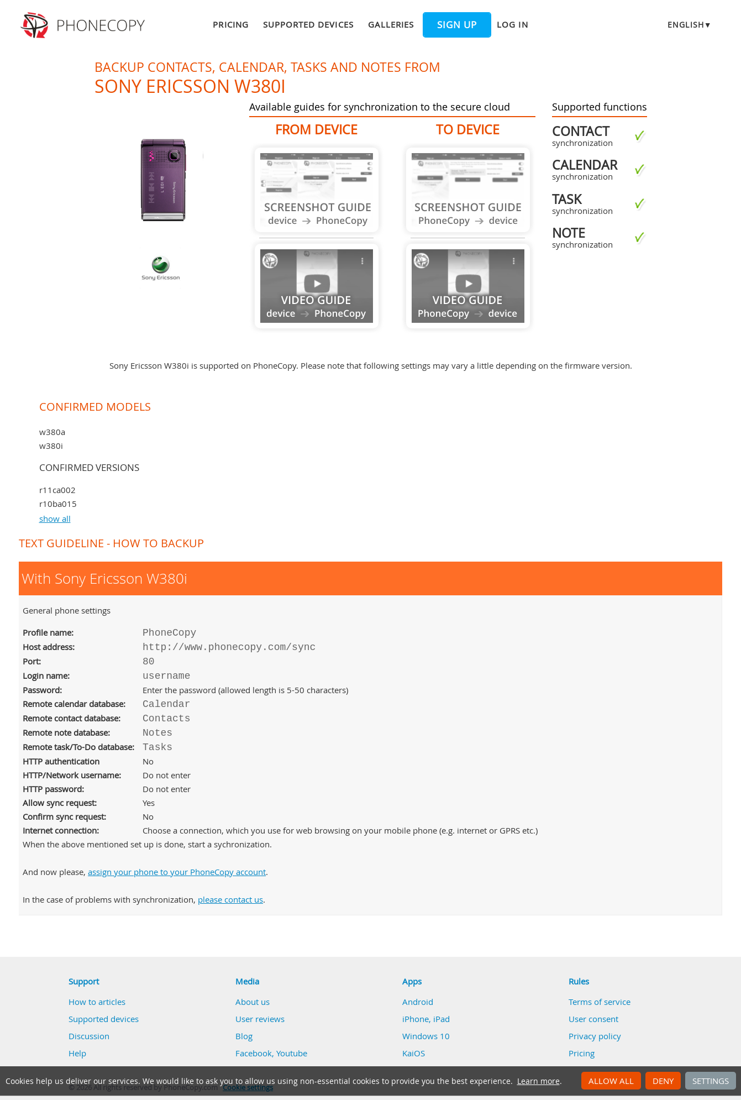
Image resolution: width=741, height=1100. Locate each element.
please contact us (230, 899)
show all (55, 518)
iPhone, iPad (426, 1018)
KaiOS (413, 1053)
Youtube (291, 1053)
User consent (593, 1018)
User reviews (260, 1018)
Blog (244, 1035)
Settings (710, 1080)
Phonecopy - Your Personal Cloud (84, 25)
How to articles (97, 1001)
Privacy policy (595, 1035)
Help (77, 1053)
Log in (512, 24)
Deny (663, 1080)
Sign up (457, 25)
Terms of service (599, 1001)
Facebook (253, 1053)
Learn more (538, 1081)
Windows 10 (426, 1035)
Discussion (89, 1035)
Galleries (391, 24)
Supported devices (308, 24)
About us (252, 1001)
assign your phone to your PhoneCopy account (177, 871)
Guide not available (317, 190)
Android (417, 1001)
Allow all (611, 1080)
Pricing (230, 24)
